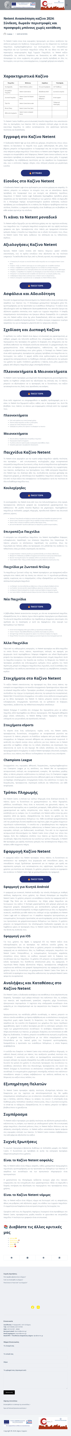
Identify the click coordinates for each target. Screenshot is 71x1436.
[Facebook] (12, 1257)
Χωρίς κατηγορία (22, 34)
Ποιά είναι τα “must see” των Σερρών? (15, 1283)
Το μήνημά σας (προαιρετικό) (35, 1379)
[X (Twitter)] (28, 1257)
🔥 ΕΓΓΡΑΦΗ (35, 173)
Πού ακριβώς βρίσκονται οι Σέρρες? (15, 1277)
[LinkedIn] (59, 1257)
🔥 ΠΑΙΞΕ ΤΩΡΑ (35, 285)
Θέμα (35, 1363)
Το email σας (35, 1355)
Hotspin (12, 1244)
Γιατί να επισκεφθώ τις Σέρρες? (13, 1280)
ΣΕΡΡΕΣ (35, 1294)
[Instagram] (38, 1307)
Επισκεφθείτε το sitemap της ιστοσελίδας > (17, 1404)
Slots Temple (13, 1242)
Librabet (12, 1246)
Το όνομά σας (35, 1347)
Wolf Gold (12, 1238)
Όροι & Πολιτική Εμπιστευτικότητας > (15, 1408)
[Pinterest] (43, 1257)
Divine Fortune (14, 1240)
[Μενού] (66, 5)
